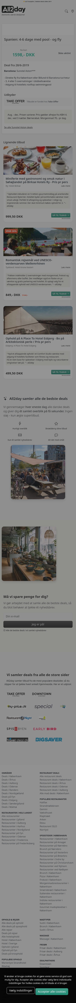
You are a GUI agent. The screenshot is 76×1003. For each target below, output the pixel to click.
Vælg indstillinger (20, 990)
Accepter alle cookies (52, 991)
